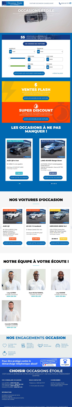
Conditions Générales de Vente (11, 395)
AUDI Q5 (6, 226)
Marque (12, 48)
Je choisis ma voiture (35, 44)
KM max (49, 64)
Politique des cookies (8, 399)
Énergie (40, 48)
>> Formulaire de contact (36, 386)
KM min (30, 64)
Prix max (49, 56)
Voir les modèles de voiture (36, 98)
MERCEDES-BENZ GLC (58, 226)
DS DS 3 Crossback (33, 226)
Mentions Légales (7, 396)
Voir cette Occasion (19, 177)
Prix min (31, 56)
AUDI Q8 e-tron (13, 160)
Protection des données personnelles (13, 398)
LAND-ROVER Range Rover (51, 160)
